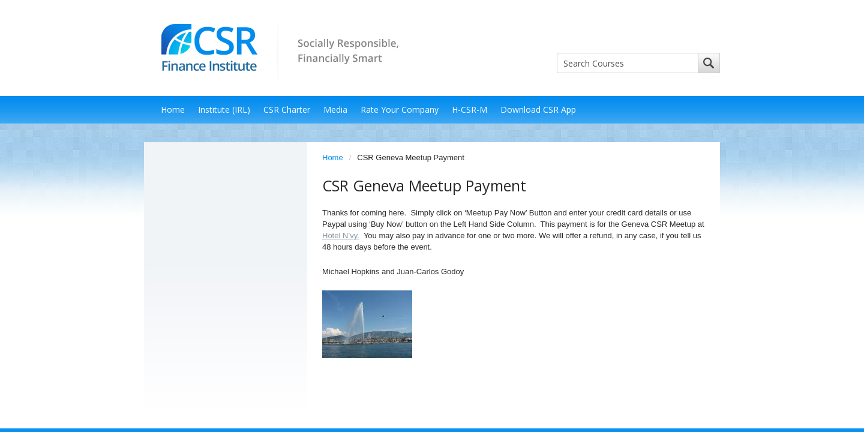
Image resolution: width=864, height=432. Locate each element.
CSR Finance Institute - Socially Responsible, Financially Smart (276, 47)
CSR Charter (286, 109)
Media (335, 109)
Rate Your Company (400, 109)
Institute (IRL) (224, 109)
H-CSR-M (469, 109)
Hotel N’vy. (340, 235)
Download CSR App (538, 109)
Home (173, 109)
